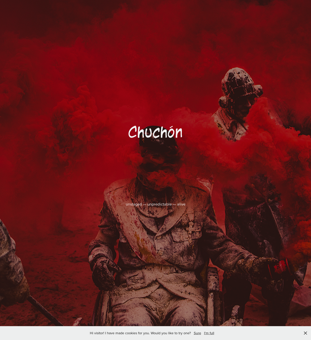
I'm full (209, 332)
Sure (197, 332)
